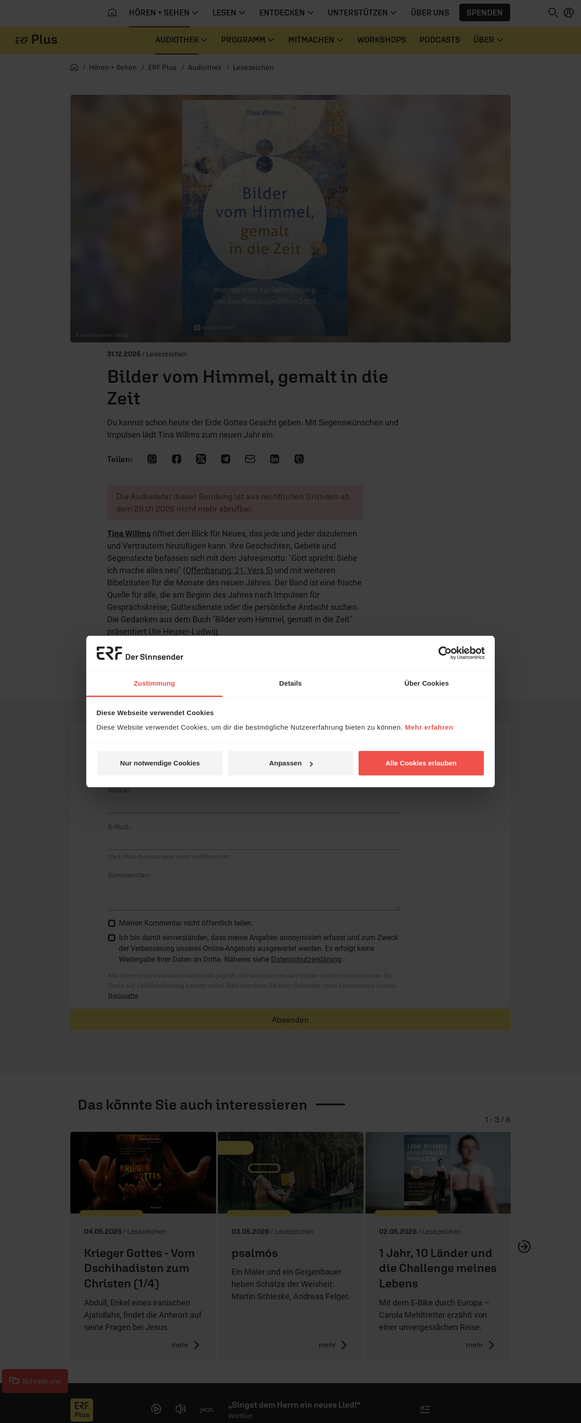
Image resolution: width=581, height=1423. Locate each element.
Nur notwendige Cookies (160, 763)
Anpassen (291, 763)
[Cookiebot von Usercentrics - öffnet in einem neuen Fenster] (445, 653)
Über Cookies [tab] (426, 683)
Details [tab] (290, 683)
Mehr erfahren (429, 727)
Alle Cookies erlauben (421, 763)
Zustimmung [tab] (154, 683)
